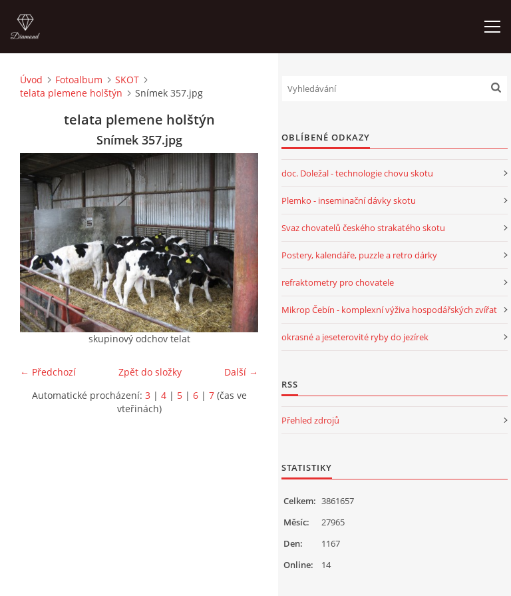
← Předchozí (48, 372)
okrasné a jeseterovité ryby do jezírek (354, 337)
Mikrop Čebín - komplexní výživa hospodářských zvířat (389, 310)
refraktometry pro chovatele (337, 282)
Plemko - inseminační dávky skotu (348, 200)
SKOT (127, 79)
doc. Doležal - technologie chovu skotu (357, 173)
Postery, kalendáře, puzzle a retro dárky (359, 255)
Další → (241, 372)
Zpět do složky (150, 372)
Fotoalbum (78, 79)
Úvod (31, 79)
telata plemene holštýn (71, 93)
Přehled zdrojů (310, 420)
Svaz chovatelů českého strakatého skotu (363, 228)
